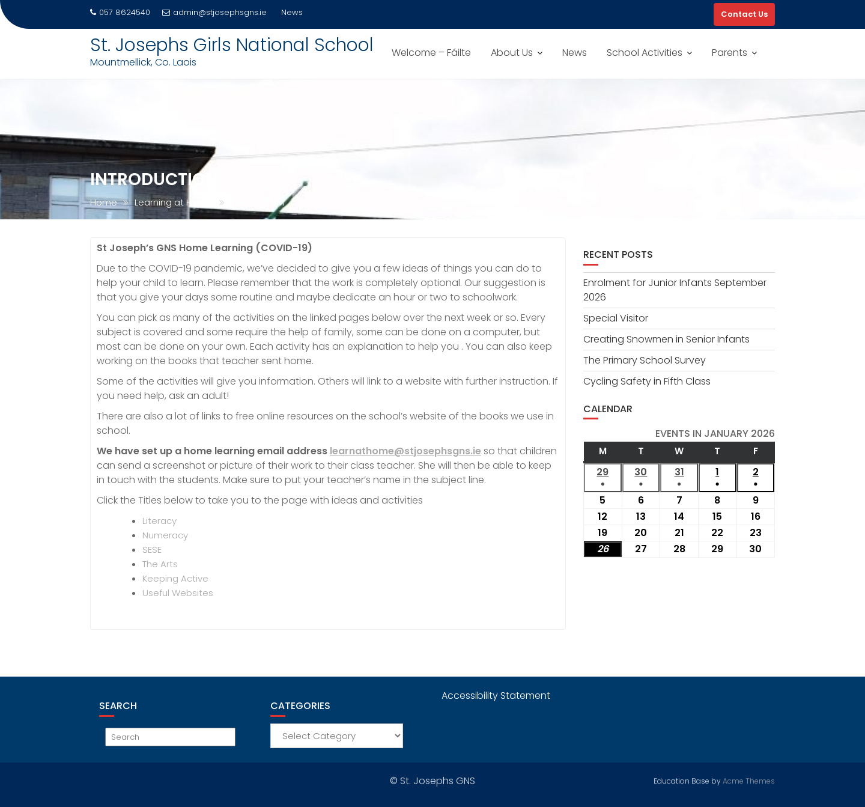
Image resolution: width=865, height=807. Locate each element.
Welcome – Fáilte (431, 52)
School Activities (644, 52)
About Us (512, 52)
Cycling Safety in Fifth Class (647, 381)
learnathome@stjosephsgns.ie (405, 451)
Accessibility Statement (496, 695)
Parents (729, 52)
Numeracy (165, 535)
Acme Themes (749, 780)
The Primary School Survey (644, 360)
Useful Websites (177, 592)
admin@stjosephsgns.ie (214, 12)
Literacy (159, 520)
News (574, 52)
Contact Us (744, 14)
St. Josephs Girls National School (232, 45)
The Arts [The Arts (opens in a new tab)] (160, 564)
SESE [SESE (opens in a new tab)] (152, 549)
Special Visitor (615, 318)
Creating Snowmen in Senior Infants (666, 339)
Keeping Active (175, 578)
